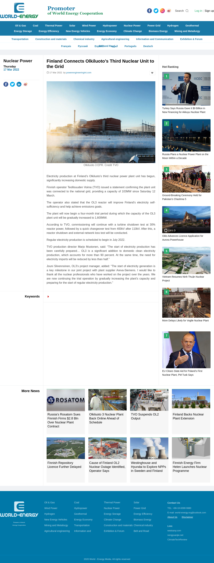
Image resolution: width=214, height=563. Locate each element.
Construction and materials (51, 39)
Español (99, 46)
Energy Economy (107, 31)
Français (66, 46)
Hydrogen (172, 25)
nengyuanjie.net (175, 535)
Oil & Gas (20, 25)
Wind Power (89, 25)
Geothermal (192, 25)
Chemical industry (84, 39)
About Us (172, 517)
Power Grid (154, 25)
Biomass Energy (158, 31)
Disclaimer (187, 517)
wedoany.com (174, 530)
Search (179, 10)
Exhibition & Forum (191, 39)
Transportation (20, 39)
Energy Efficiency (49, 31)
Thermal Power (53, 25)
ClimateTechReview (177, 539)
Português (130, 46)
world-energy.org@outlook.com (190, 512)
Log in (198, 10)
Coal (35, 25)
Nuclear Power (132, 25)
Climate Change (133, 31)
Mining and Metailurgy (187, 31)
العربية (114, 46)
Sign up (209, 10)
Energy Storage (23, 31)
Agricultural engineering (115, 39)
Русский (83, 46)
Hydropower (110, 25)
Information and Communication (154, 39)
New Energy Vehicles (78, 31)
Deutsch (148, 46)
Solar (72, 25)
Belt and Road (141, 531)
